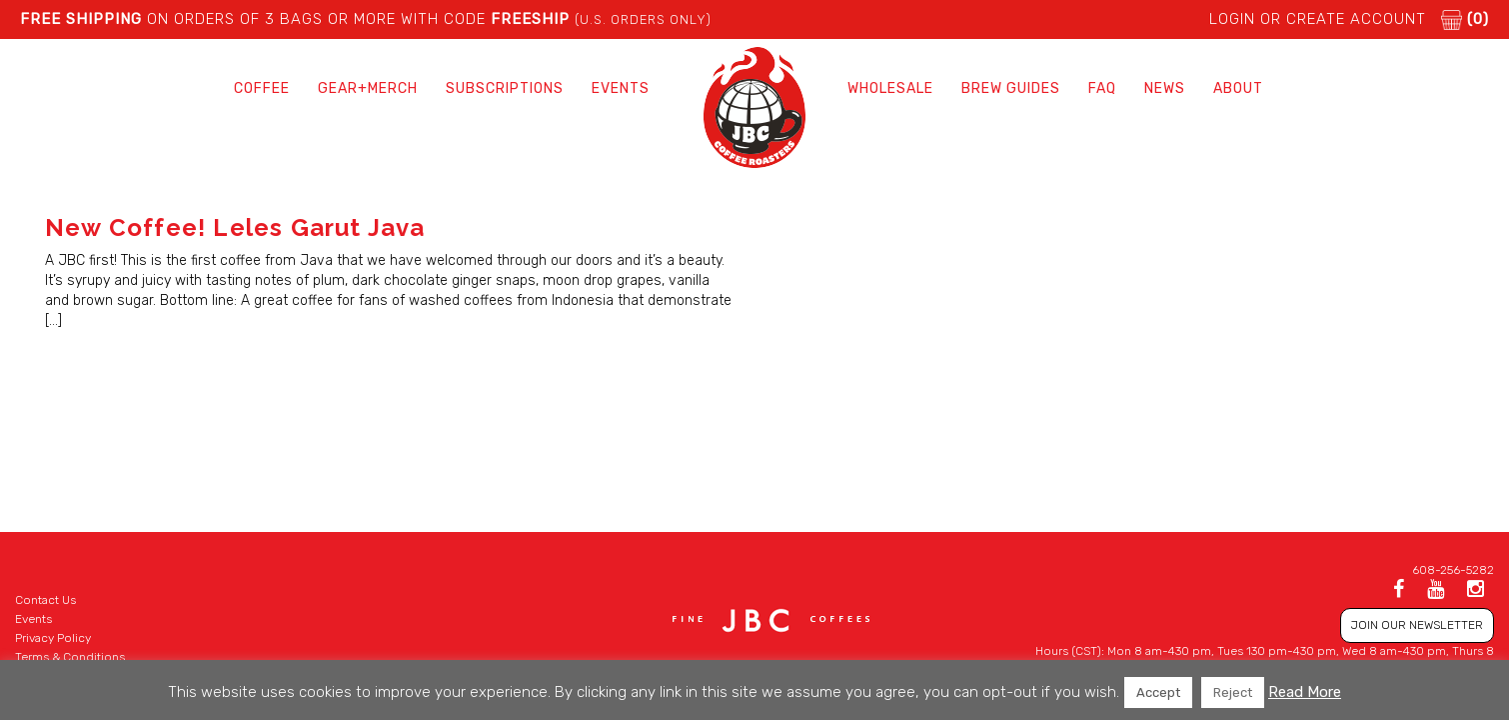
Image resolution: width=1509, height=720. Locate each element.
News (1164, 88)
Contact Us (45, 600)
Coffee (262, 88)
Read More (1304, 692)
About (1238, 88)
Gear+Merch (368, 88)
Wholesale (890, 88)
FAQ (1102, 88)
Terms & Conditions (70, 657)
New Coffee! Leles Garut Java (235, 227)
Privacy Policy (53, 638)
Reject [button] (1232, 692)
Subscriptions (505, 88)
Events (621, 88)
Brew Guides (1010, 88)
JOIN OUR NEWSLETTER (1417, 625)
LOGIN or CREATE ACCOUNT (1317, 19)
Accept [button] (1158, 692)
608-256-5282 (1453, 570)
